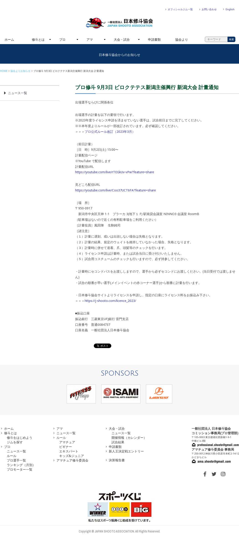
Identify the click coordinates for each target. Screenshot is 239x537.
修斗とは (38, 39)
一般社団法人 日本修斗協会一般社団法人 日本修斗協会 (119, 23)
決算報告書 (117, 460)
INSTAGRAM (223, 474)
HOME (4, 71)
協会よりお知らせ (20, 71)
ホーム (9, 39)
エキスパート (68, 451)
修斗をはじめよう (19, 437)
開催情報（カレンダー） (129, 437)
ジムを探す (15, 442)
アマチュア (67, 442)
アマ (89, 39)
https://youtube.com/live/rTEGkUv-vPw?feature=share (114, 172)
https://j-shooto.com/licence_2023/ (110, 301)
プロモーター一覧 (19, 469)
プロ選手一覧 (16, 460)
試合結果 (118, 442)
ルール (11, 456)
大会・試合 (122, 39)
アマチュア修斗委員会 (72, 460)
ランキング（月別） (21, 465)
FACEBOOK (204, 474)
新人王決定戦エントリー (126, 451)
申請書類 (154, 39)
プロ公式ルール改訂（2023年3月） (110, 131)
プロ (62, 39)
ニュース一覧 (17, 93)
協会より (181, 39)
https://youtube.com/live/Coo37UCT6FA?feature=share (115, 190)
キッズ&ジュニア (71, 456)
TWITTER (214, 474)
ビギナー (65, 446)
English (230, 9)
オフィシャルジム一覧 (180, 9)
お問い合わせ (209, 9)
